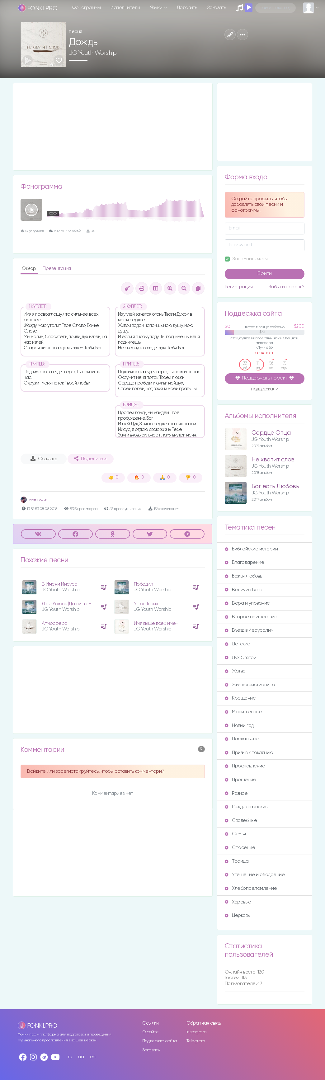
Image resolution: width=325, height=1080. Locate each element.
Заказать (216, 7)
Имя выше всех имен (156, 623)
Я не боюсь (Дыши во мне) (70, 603)
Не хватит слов (273, 459)
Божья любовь (243, 576)
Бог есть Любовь (275, 486)
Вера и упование (247, 603)
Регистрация (239, 287)
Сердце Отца (271, 433)
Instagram (196, 1032)
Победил (143, 584)
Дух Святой (240, 657)
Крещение (240, 698)
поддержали (264, 389)
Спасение (240, 847)
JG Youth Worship (92, 53)
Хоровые (238, 902)
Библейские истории (251, 549)
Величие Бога (243, 589)
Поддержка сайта (159, 1041)
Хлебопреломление (251, 888)
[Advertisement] (112, 126)
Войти (264, 273)
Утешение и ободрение (255, 874)
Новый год (239, 725)
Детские (237, 644)
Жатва (235, 671)
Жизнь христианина (250, 684)
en (93, 1056)
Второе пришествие (251, 617)
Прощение (240, 779)
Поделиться (90, 458)
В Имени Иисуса (59, 584)
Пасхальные (242, 739)
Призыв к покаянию (249, 752)
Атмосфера (55, 623)
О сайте (150, 1032)
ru (70, 1056)
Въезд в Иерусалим (249, 630)
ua (81, 1056)
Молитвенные (243, 712)
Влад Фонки (34, 500)
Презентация (57, 268)
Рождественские (246, 806)
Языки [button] (156, 7)
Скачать (44, 458)
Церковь (237, 915)
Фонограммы (86, 7)
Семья (235, 834)
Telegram (195, 1041)
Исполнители (125, 7)
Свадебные (241, 820)
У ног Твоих (146, 603)
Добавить (187, 7)
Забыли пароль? (286, 287)
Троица (236, 861)
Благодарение (244, 562)
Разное (236, 793)
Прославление (245, 766)
